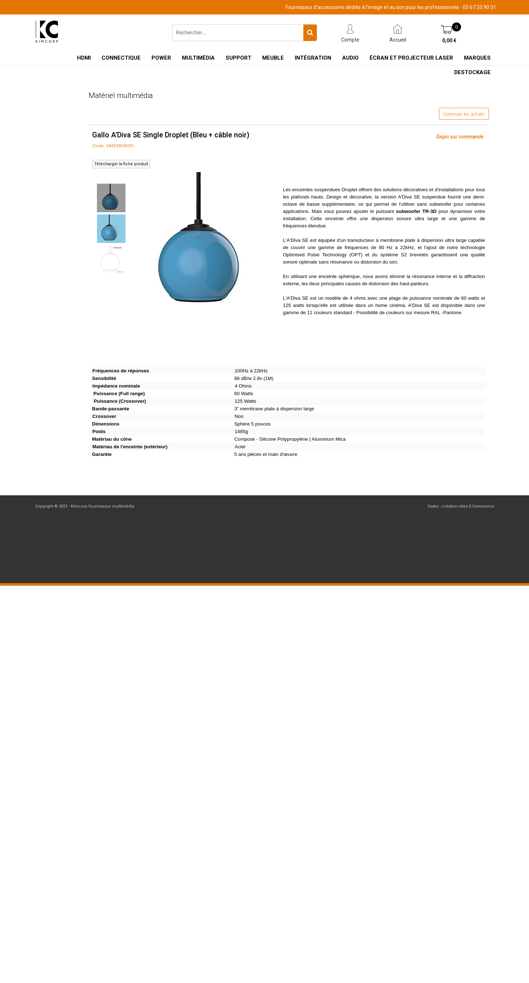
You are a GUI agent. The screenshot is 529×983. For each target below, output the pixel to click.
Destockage (472, 72)
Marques (477, 58)
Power (161, 58)
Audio (350, 58)
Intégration (313, 58)
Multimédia (198, 58)
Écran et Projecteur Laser (411, 58)
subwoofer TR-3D (416, 211)
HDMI (84, 58)
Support (238, 58)
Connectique (121, 58)
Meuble (273, 58)
